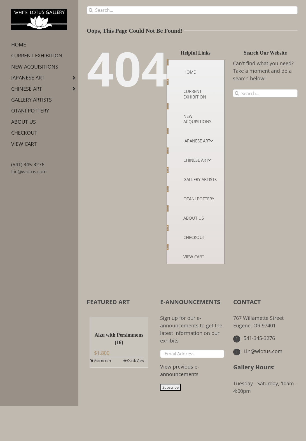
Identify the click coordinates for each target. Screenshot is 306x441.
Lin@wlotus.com (29, 171)
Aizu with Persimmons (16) (119, 338)
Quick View (135, 360)
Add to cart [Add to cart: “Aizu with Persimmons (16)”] (102, 360)
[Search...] (192, 10)
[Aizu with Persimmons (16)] (119, 321)
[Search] (91, 10)
